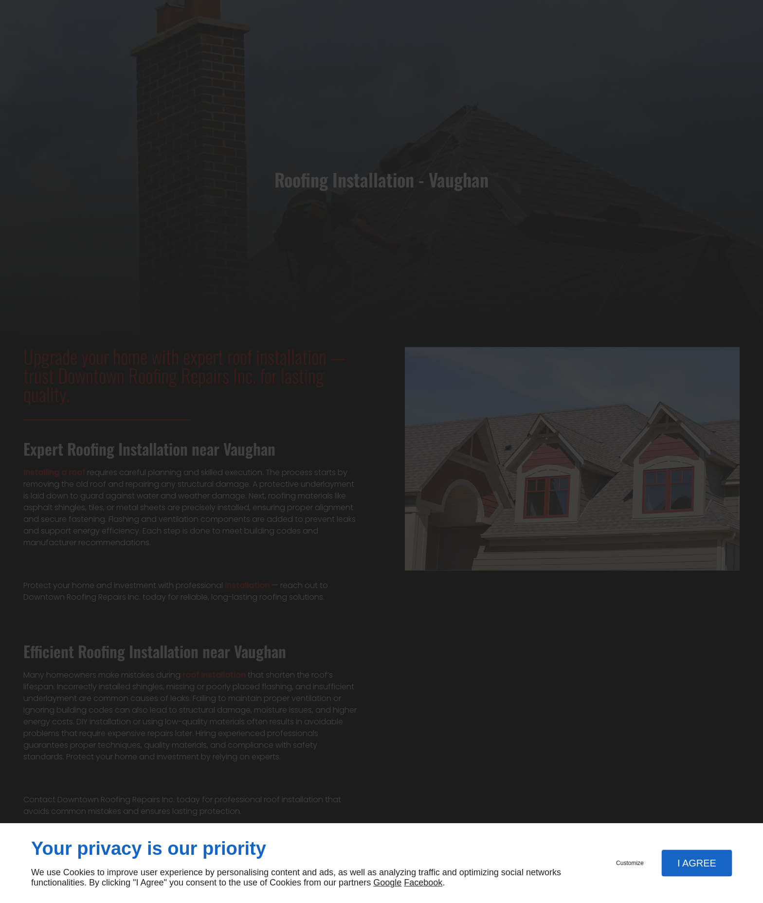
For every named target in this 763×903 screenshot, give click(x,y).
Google (387, 882)
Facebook (423, 882)
